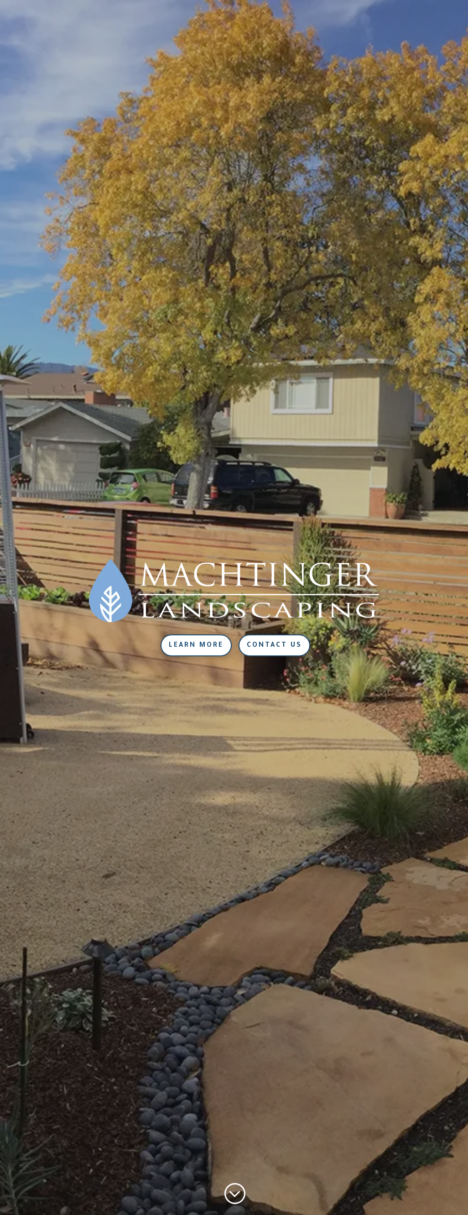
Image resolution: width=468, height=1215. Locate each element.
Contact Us (274, 645)
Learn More (196, 645)
